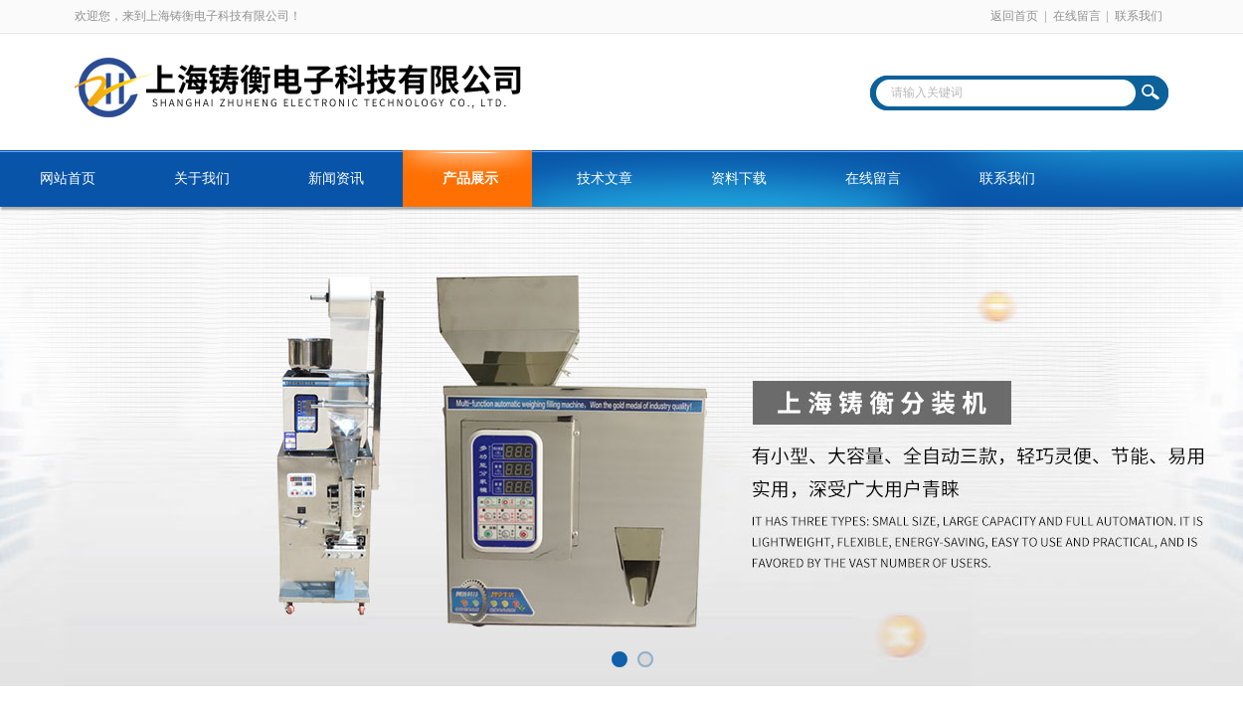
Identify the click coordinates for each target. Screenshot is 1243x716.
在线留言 (1077, 16)
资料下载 (739, 178)
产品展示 (470, 178)
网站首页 (67, 178)
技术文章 (604, 178)
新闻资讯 (336, 178)
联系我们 (1138, 16)
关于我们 (202, 178)
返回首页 (1014, 16)
